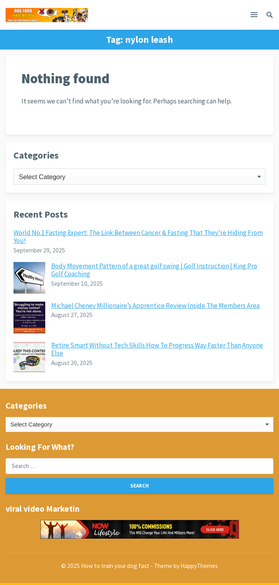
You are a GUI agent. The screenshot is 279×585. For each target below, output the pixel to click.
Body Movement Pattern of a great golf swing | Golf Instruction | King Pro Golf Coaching (154, 270)
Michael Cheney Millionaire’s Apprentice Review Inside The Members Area (155, 305)
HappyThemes (199, 566)
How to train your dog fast (115, 566)
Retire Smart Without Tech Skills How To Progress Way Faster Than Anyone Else (157, 349)
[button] (254, 16)
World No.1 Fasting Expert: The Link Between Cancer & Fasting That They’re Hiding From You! (138, 236)
